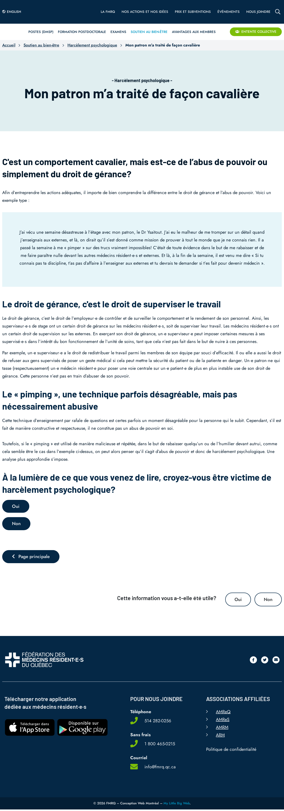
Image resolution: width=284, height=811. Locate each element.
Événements (228, 11)
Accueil (8, 45)
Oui (237, 600)
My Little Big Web (177, 804)
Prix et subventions (193, 11)
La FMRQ (108, 11)
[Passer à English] (12, 12)
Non (267, 600)
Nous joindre (258, 11)
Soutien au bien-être (41, 45)
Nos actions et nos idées (145, 11)
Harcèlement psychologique (92, 45)
